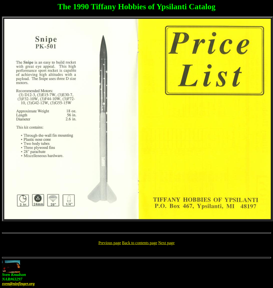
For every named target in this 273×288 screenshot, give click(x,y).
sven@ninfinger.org (18, 283)
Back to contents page (139, 243)
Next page (166, 243)
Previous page (109, 243)
